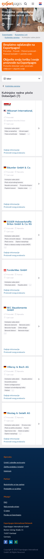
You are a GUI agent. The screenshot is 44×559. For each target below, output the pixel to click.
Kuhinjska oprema (12, 37)
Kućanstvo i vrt (21, 34)
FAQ (5, 502)
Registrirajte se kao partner (14, 484)
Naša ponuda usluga (11, 506)
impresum (7, 471)
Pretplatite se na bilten (12, 489)
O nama (7, 511)
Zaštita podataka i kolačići (14, 467)
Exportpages (7, 34)
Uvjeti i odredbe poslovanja (14, 462)
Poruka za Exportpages (12, 515)
